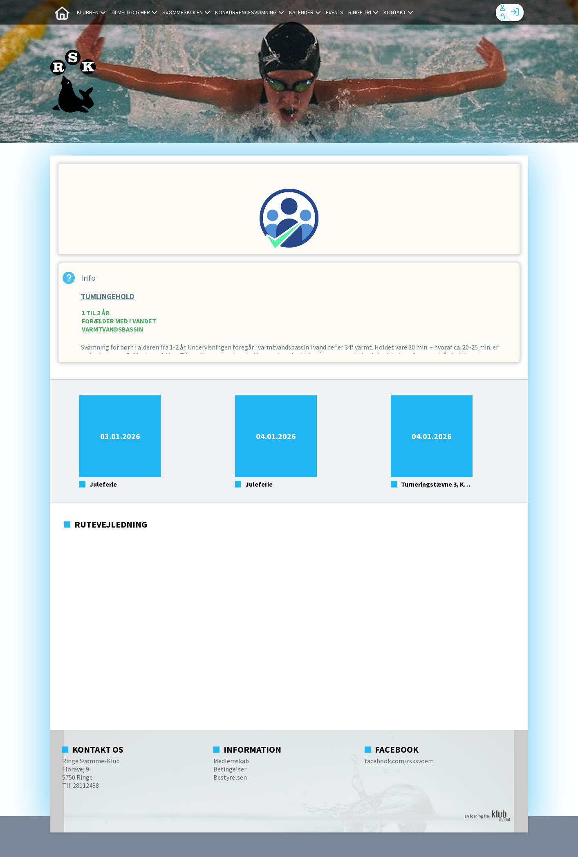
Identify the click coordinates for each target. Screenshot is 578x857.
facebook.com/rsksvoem (399, 761)
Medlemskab (231, 761)
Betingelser (229, 769)
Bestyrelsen (230, 777)
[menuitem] (62, 12)
